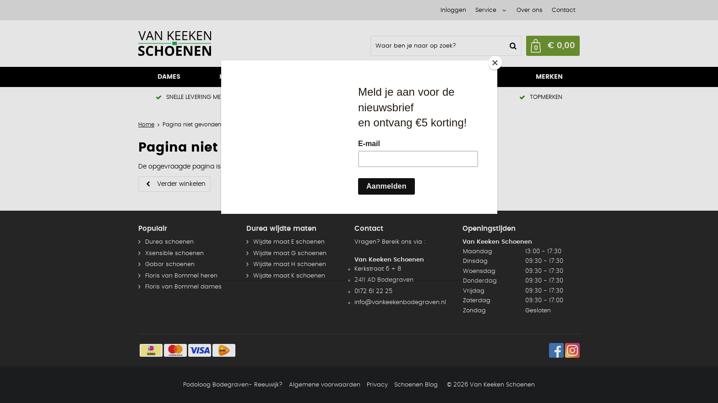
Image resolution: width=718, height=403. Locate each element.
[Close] (495, 63)
